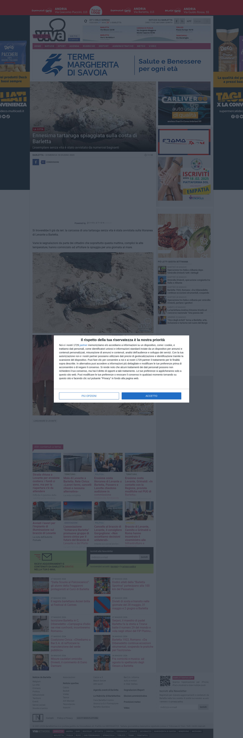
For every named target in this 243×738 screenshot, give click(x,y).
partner (83, 345)
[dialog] (121, 369)
